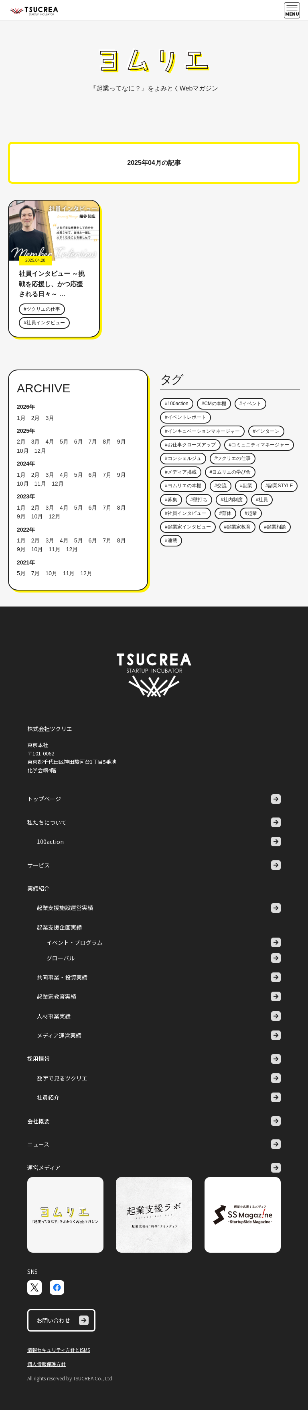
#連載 (171, 540)
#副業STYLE (279, 485)
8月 (107, 441)
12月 (40, 451)
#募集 (171, 499)
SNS (32, 1271)
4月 (49, 441)
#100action (176, 403)
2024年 (26, 463)
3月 (49, 418)
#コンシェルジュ (183, 458)
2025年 (26, 431)
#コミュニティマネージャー (259, 445)
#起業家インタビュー (188, 527)
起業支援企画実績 (59, 927)
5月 (64, 441)
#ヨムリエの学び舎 (230, 472)
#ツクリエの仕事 (42, 309)
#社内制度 (232, 499)
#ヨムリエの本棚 (183, 485)
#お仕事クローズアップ (190, 445)
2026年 (26, 407)
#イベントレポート (185, 417)
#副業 (246, 485)
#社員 (262, 499)
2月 (35, 418)
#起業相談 (275, 527)
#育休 (225, 513)
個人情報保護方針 (46, 1363)
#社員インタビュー (44, 322)
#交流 (221, 485)
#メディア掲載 (181, 472)
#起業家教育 (237, 527)
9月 (121, 441)
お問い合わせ (62, 1320)
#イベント (250, 403)
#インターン (266, 431)
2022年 (26, 529)
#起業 (251, 513)
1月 (21, 418)
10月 (23, 451)
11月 (40, 483)
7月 (92, 441)
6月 (78, 441)
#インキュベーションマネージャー (202, 431)
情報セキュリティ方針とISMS (58, 1349)
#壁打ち (199, 499)
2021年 (26, 562)
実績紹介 (38, 888)
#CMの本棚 (214, 403)
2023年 (26, 496)
